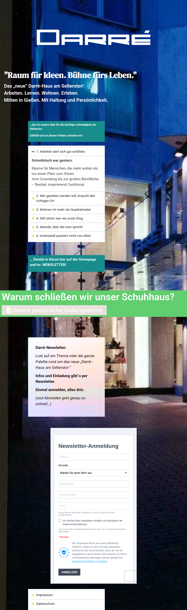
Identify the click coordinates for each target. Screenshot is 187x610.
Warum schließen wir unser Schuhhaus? (88, 297)
